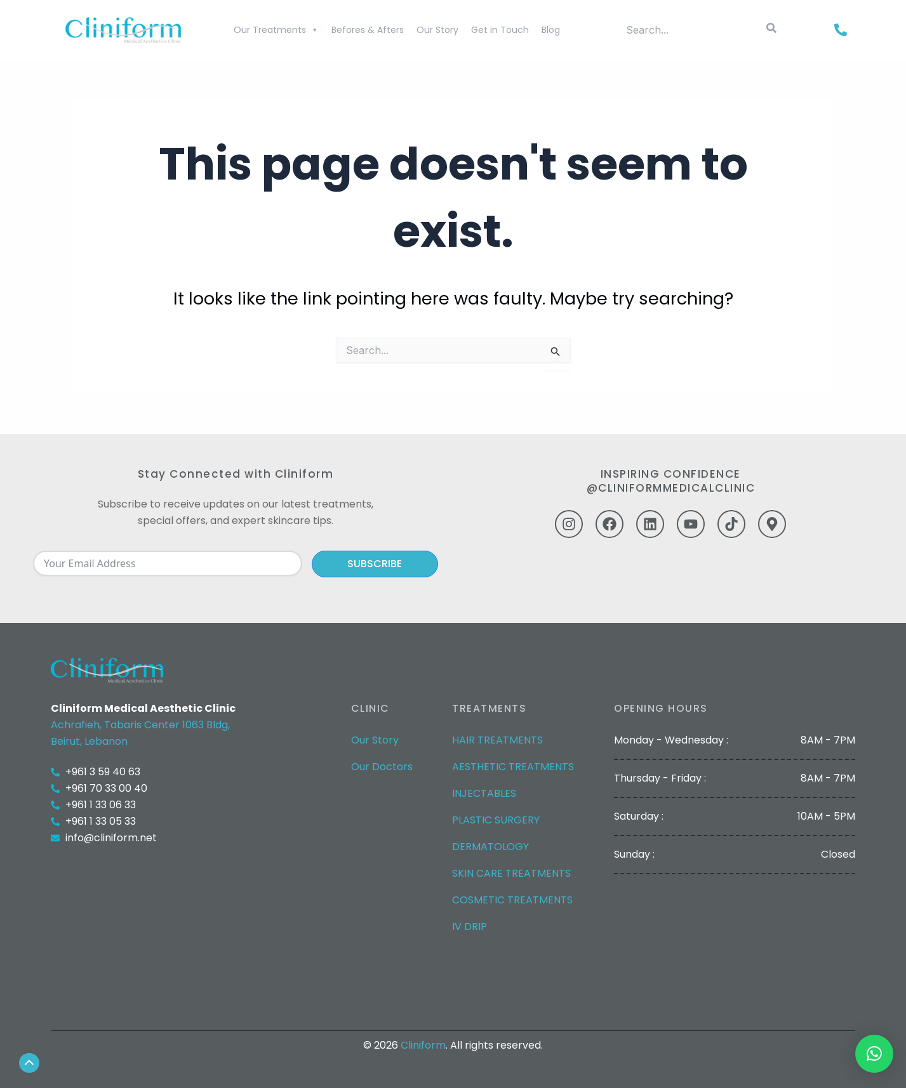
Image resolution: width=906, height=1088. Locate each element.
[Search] (771, 30)
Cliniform (423, 1045)
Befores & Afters (367, 29)
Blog (551, 29)
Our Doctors (382, 766)
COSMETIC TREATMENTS (512, 900)
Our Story (437, 29)
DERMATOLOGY (490, 846)
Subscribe (374, 563)
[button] (874, 1054)
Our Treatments (276, 30)
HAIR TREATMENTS (497, 740)
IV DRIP (469, 926)
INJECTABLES (484, 793)
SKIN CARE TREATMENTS (511, 873)
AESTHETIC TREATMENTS (513, 766)
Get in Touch (500, 29)
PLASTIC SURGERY (496, 820)
